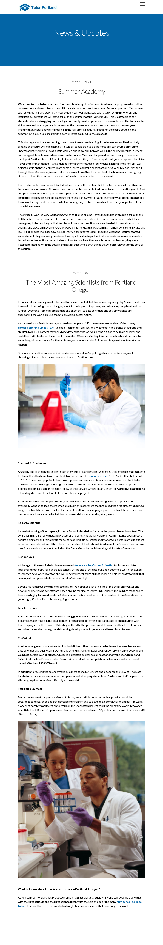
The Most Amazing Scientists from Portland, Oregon (82, 285)
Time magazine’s (98, 475)
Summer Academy (81, 91)
